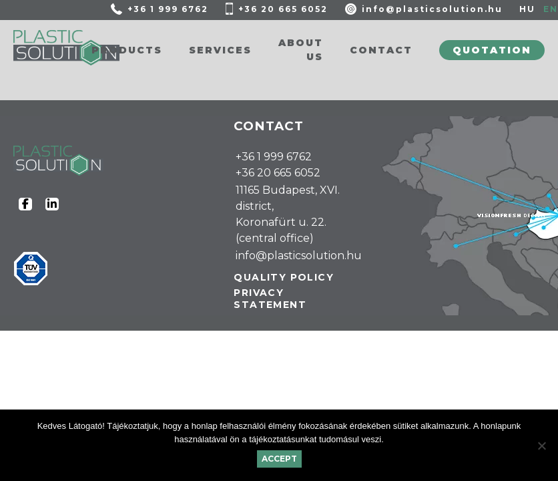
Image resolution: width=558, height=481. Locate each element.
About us (300, 50)
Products (126, 50)
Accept (279, 459)
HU (527, 9)
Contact (381, 50)
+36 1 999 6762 (167, 9)
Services (220, 50)
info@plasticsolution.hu (432, 9)
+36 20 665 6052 (283, 9)
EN (550, 9)
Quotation (492, 50)
